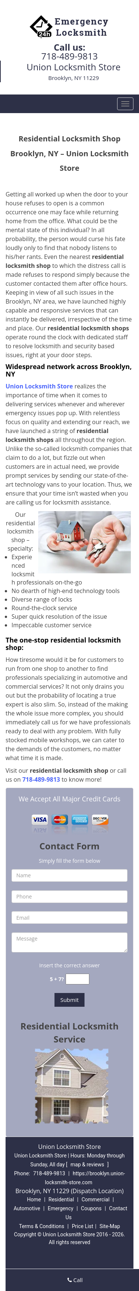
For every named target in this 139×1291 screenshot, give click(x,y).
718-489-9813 (69, 56)
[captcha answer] (77, 979)
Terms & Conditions (41, 1226)
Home (34, 1199)
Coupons (91, 1208)
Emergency (60, 1208)
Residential (61, 1199)
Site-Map (110, 1226)
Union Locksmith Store (39, 386)
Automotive (27, 1208)
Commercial (95, 1199)
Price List (82, 1226)
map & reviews (87, 1164)
